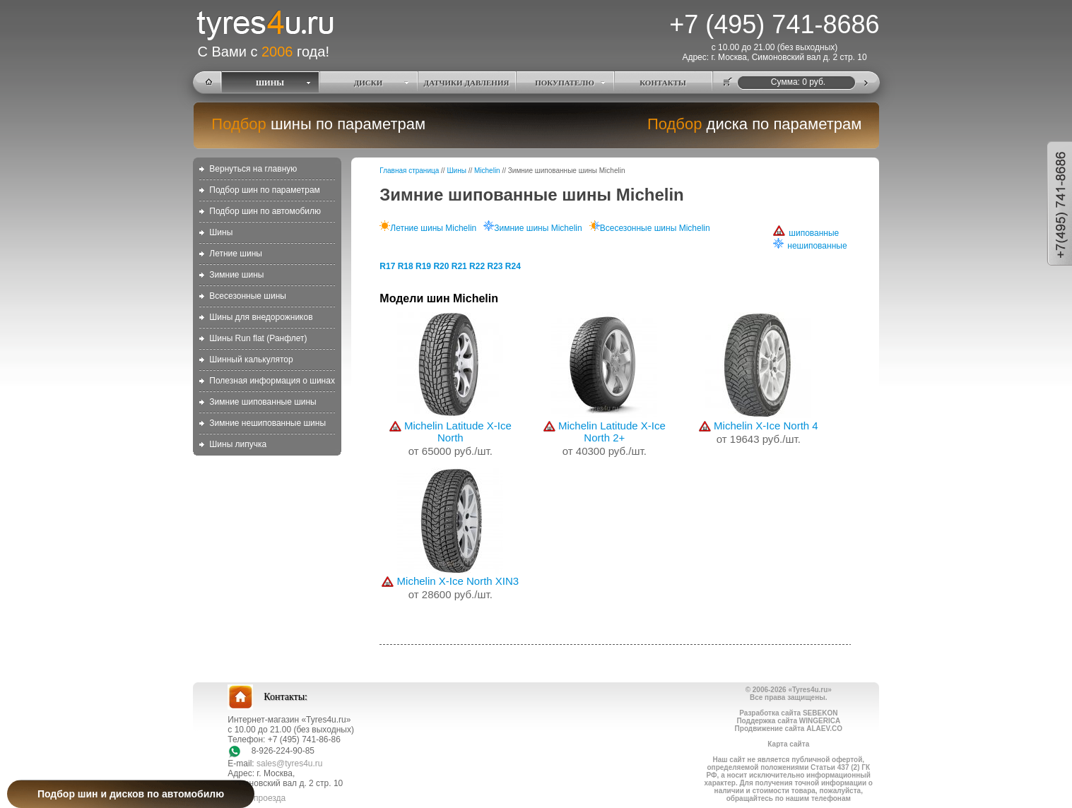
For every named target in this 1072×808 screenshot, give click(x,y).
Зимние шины (236, 275)
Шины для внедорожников (260, 317)
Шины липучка (237, 444)
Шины (220, 232)
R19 (423, 266)
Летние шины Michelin (427, 228)
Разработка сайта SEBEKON (788, 713)
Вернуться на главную (253, 169)
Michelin (487, 170)
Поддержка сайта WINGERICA (788, 721)
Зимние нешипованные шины (267, 423)
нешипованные (810, 246)
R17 (387, 266)
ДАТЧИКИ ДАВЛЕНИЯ (467, 82)
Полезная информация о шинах (272, 381)
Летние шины (235, 254)
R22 (477, 266)
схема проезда (256, 798)
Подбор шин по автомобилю (265, 211)
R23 (494, 266)
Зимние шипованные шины (262, 402)
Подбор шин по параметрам (264, 190)
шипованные (806, 233)
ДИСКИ (368, 82)
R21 (459, 266)
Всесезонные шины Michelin (649, 228)
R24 (513, 266)
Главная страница (409, 170)
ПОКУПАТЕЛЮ (564, 82)
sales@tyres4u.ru (290, 763)
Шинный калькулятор (251, 359)
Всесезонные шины (247, 296)
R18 (405, 266)
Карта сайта (788, 744)
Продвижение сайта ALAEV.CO (788, 728)
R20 (441, 266)
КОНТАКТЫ (663, 82)
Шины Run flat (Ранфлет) (258, 338)
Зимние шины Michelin (532, 228)
